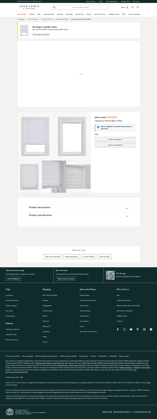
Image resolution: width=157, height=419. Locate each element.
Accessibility (113, 356)
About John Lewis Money (88, 331)
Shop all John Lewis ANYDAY (81, 19)
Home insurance (85, 311)
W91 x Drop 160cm (108, 139)
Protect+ (120, 321)
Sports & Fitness (100, 14)
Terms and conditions (13, 356)
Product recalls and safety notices (46, 356)
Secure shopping (27, 356)
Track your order (11, 334)
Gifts (124, 14)
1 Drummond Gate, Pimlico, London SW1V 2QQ (49, 363)
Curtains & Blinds (47, 19)
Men (38, 14)
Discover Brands (134, 14)
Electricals (69, 14)
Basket (45, 316)
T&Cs (148, 383)
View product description (41, 34)
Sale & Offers (21, 14)
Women (32, 14)
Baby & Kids (80, 14)
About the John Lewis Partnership (128, 306)
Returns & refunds (12, 340)
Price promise (10, 316)
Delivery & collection (13, 329)
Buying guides (47, 306)
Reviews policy (124, 356)
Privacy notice (83, 356)
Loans (82, 326)
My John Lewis (125, 1)
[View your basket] (138, 7)
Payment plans (84, 295)
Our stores (136, 1)
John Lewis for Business (125, 311)
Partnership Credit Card (88, 300)
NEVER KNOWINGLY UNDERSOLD (29, 1)
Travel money (84, 306)
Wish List (46, 321)
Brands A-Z (46, 326)
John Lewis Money (112, 1)
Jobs (118, 295)
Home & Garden (48, 14)
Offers (45, 337)
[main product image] (26, 30)
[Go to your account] (127, 7)
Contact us (9, 295)
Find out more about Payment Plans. (17, 372)
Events (45, 342)
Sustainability (102, 356)
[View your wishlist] (132, 7)
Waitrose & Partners (124, 300)
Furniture (60, 14)
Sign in (123, 7)
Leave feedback (13, 279)
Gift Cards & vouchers (50, 295)
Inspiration (46, 331)
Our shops (9, 311)
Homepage (21, 19)
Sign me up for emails (66, 279)
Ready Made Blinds (62, 19)
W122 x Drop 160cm (108, 145)
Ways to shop (91, 1)
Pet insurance (84, 316)
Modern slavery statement (68, 356)
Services (45, 300)
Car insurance (84, 321)
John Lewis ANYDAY (53, 257)
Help (101, 1)
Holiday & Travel (114, 14)
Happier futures (122, 316)
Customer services (12, 300)
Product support (11, 306)
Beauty (89, 14)
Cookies (93, 356)
